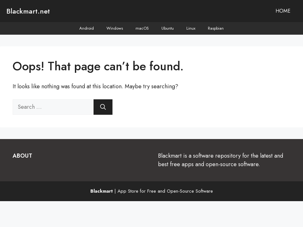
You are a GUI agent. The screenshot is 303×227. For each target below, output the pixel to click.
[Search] (103, 107)
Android (86, 28)
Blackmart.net (28, 11)
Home (283, 11)
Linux (190, 28)
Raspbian (216, 28)
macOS (142, 28)
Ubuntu (167, 28)
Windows (114, 28)
